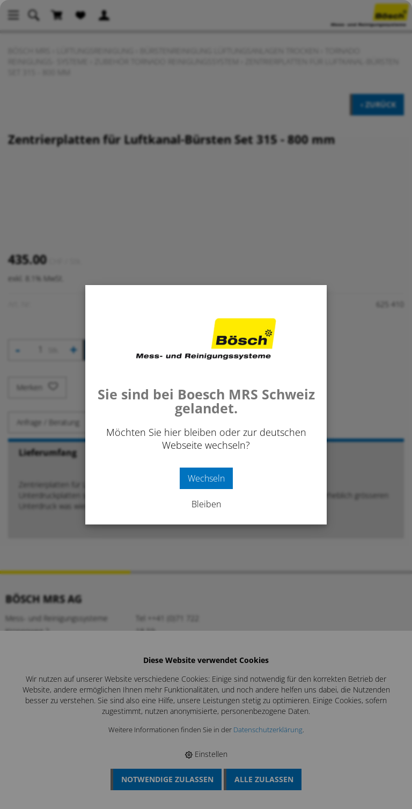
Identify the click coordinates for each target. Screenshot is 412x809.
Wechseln (206, 478)
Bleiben (206, 504)
